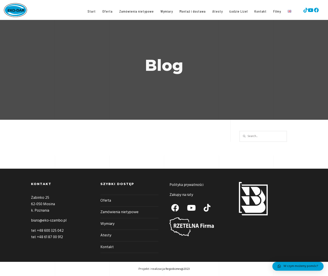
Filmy (276, 11)
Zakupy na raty (181, 195)
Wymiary (166, 11)
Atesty (216, 11)
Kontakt (260, 11)
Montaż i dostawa (192, 11)
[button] (298, 266)
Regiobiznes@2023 (178, 269)
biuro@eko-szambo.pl (48, 221)
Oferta (107, 11)
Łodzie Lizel (237, 11)
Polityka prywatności (186, 185)
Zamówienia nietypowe (135, 11)
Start (91, 11)
